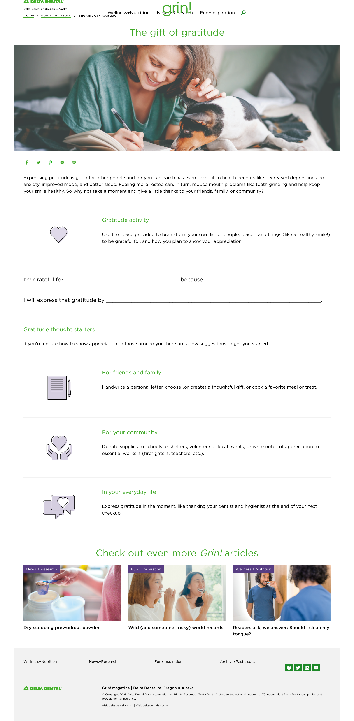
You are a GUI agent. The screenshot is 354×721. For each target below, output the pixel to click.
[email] (62, 162)
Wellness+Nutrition (128, 22)
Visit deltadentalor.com (117, 705)
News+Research (175, 22)
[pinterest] (50, 162)
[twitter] (38, 162)
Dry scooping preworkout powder (61, 627)
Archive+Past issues (237, 661)
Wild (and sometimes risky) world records (175, 627)
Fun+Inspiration (217, 22)
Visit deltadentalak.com (152, 705)
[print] (73, 162)
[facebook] (27, 162)
